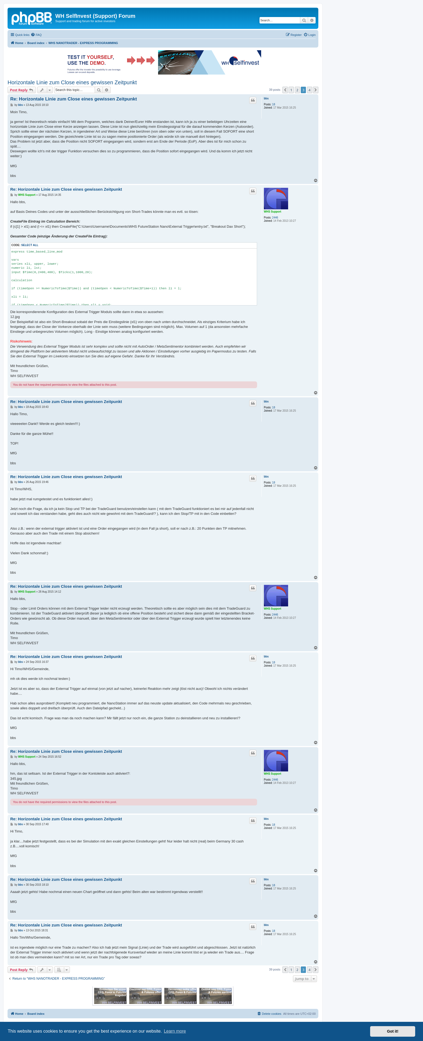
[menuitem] (36, 35)
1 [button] (291, 90)
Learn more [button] (175, 1031)
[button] (285, 90)
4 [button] (310, 90)
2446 (275, 217)
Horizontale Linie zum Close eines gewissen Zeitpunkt (72, 82)
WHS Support (272, 211)
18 (273, 104)
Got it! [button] (392, 1031)
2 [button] (297, 90)
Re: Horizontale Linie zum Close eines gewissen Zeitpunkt (73, 99)
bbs (266, 98)
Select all (29, 245)
